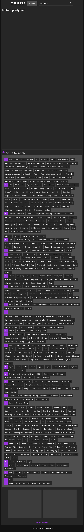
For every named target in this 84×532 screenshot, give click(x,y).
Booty (42, 188)
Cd (6, 232)
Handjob (18, 287)
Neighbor (73, 367)
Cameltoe (29, 232)
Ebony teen (59, 250)
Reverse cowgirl (66, 396)
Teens (44, 447)
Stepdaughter (45, 425)
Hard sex (8, 297)
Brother (45, 192)
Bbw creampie (47, 203)
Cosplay (8, 217)
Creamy (16, 236)
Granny (11, 276)
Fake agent (41, 265)
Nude (55, 367)
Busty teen (18, 203)
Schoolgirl (34, 418)
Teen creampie (18, 451)
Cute (32, 221)
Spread (7, 436)
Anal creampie (63, 159)
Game (16, 279)
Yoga (18, 483)
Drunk (11, 240)
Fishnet (8, 272)
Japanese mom (26, 316)
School (29, 411)
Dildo (58, 240)
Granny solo (67, 279)
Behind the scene (34, 199)
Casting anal (33, 236)
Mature (18, 345)
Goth (33, 283)
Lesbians (35, 334)
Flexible (49, 261)
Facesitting (26, 258)
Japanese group (26, 327)
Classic (29, 224)
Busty (38, 192)
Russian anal (53, 396)
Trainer (14, 458)
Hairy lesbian (44, 294)
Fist (33, 258)
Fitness (46, 258)
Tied (15, 447)
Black (76, 185)
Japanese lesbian (49, 316)
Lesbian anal (54, 338)
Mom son (41, 345)
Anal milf (34, 167)
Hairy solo (18, 297)
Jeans (39, 323)
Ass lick (32, 181)
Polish (19, 388)
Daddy (27, 240)
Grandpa (8, 279)
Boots (17, 196)
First (33, 261)
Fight (32, 265)
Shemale (18, 403)
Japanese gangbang (67, 320)
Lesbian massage (11, 338)
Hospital (19, 301)
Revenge (44, 399)
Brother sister (60, 188)
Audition (60, 174)
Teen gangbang (51, 451)
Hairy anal (53, 287)
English (68, 250)
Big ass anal (38, 206)
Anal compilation (35, 178)
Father (66, 261)
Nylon (11, 367)
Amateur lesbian (65, 178)
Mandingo (55, 352)
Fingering (41, 261)
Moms (7, 356)
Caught (47, 217)
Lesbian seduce (11, 342)
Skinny (16, 407)
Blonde (24, 196)
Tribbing (35, 451)
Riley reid (20, 399)
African (60, 167)
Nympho (16, 370)
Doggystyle (69, 247)
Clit (44, 221)
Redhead (43, 396)
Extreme (19, 250)
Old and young (28, 378)
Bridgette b (38, 210)
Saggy (47, 415)
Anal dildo (31, 163)
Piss (29, 381)
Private (39, 385)
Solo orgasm (18, 433)
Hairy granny (21, 294)
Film (15, 261)
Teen (11, 443)
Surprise (68, 422)
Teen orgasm (24, 454)
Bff (58, 199)
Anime (53, 159)
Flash (7, 265)
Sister (11, 403)
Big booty (8, 206)
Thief (75, 454)
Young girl (26, 483)
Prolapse (65, 385)
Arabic (56, 181)
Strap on (70, 436)
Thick (7, 458)
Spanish (8, 433)
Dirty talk (25, 243)
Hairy (11, 287)
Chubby (57, 214)
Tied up (14, 454)
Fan (41, 269)
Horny (48, 290)
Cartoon (40, 217)
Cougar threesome (54, 228)
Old (18, 374)
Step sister (47, 411)
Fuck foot (15, 265)
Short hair (8, 422)
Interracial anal (54, 305)
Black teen (9, 210)
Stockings (71, 411)
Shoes (69, 429)
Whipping (45, 472)
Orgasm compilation (12, 378)
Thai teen (72, 447)
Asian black (28, 170)
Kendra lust (21, 331)
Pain (21, 385)
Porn (7, 392)
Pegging (55, 381)
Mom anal (17, 352)
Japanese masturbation (13, 323)
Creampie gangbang (60, 217)
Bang (71, 203)
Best (65, 203)
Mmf (45, 349)
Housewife (62, 294)
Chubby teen (35, 228)
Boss (71, 196)
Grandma (24, 279)
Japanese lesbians (11, 327)
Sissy (70, 407)
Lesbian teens (66, 338)
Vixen (52, 465)
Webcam (18, 472)
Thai (16, 443)
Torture (8, 447)
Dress (35, 247)
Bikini (55, 196)
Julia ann (38, 316)
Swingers (57, 407)
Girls (44, 283)
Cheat (38, 221)
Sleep (26, 403)
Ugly (29, 461)
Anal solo (69, 174)
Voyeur (25, 465)
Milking (59, 356)
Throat (7, 451)
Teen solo (36, 447)
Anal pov (18, 170)
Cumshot (21, 224)
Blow (47, 206)
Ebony (11, 250)
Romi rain (29, 399)
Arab (22, 159)
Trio (51, 454)
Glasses (8, 283)
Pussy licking (30, 385)
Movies (67, 356)
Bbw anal (29, 192)
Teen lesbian (42, 454)
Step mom (9, 411)
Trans (59, 443)
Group (34, 276)
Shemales (17, 425)
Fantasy (71, 269)
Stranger (8, 429)
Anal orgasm (10, 167)
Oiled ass (45, 378)
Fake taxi (8, 258)
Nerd (23, 370)
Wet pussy (22, 476)
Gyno (49, 276)
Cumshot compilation (66, 224)
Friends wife (50, 269)
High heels (28, 301)
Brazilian (58, 203)
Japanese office (40, 327)
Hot (13, 294)
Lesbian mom (61, 334)
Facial (39, 258)
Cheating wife (10, 224)
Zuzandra (18, 3)
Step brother (9, 440)
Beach (7, 188)
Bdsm (17, 185)
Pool (39, 388)
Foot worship (52, 265)
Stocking (19, 418)
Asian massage (22, 167)
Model (46, 352)
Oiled (38, 378)
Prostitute (56, 385)
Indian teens (18, 308)
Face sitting (16, 269)
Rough (19, 396)
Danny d (17, 247)
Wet (52, 472)
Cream (24, 236)
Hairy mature (73, 297)
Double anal (70, 243)
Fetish (7, 269)
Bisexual (70, 188)
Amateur (30, 159)
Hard (71, 287)
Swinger (40, 407)
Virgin (19, 465)
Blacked (49, 188)
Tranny (65, 443)
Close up (14, 228)
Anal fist (64, 181)
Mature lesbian (49, 356)
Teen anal (50, 443)
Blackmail (15, 188)
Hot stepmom (37, 297)
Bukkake (60, 185)
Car (54, 224)
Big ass (29, 185)
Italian (34, 305)
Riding (35, 396)
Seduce (56, 418)
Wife (10, 472)
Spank (40, 415)
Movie (39, 349)
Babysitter (66, 192)
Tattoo (57, 454)
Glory (51, 283)
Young (11, 483)
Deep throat (59, 243)
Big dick (15, 199)
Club (73, 228)
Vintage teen (9, 469)
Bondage (38, 185)
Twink (64, 447)
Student (26, 425)
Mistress (71, 352)
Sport (45, 436)
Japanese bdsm (49, 323)
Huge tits (75, 290)
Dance (65, 240)
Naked (7, 370)
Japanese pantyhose (56, 327)
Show (31, 440)
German (42, 276)
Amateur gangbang (44, 181)
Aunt (72, 159)
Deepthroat (42, 240)
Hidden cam (9, 290)
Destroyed (26, 247)
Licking (21, 342)
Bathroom (18, 206)
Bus (45, 185)
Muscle (54, 360)
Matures (8, 363)
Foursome (55, 258)
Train (33, 454)
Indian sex (75, 305)
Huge (64, 297)
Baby (70, 199)
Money (31, 349)
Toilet (73, 443)
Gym (42, 279)
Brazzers (34, 188)
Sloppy (52, 436)
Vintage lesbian (62, 465)
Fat (63, 258)
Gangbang (20, 276)
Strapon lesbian (71, 425)
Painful (75, 388)
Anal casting (27, 174)
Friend (73, 261)
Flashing (8, 261)
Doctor (51, 240)
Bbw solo (63, 196)
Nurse (18, 367)
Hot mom (63, 287)
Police (33, 388)
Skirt (25, 422)
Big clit (7, 199)
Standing (36, 429)
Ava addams (71, 163)
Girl (76, 279)
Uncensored (21, 461)
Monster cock (27, 356)
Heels (7, 294)
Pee (69, 381)
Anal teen (40, 163)
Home (53, 294)
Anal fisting (51, 163)
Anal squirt (9, 181)
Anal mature (9, 178)
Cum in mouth (22, 221)
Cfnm (64, 214)
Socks (44, 429)
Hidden (44, 287)
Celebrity (73, 217)
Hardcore (65, 290)
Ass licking (9, 170)
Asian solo (63, 170)
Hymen (26, 297)
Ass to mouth (52, 170)
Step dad (17, 429)
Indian (11, 305)
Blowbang (65, 206)
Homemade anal (29, 290)
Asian (17, 159)
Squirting (8, 415)
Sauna (72, 415)
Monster (8, 352)
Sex (25, 440)
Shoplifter (28, 433)
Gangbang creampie (53, 279)
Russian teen (10, 399)
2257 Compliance (37, 528)
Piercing (67, 388)
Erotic (44, 250)
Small (63, 411)
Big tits (51, 185)
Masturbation (22, 349)
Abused (42, 167)
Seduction (61, 436)
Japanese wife (39, 320)
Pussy (15, 385)
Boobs (52, 199)
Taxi (27, 451)
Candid (12, 232)
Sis (6, 418)
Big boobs (9, 196)
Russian (12, 396)
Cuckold (29, 214)
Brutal (52, 192)
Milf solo (38, 356)
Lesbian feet (40, 342)
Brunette (28, 210)
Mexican (8, 360)
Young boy (36, 483)
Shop (37, 440)
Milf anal (72, 349)
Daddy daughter (57, 247)
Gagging (25, 283)
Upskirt (11, 461)
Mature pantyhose (20, 360)
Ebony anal (36, 250)
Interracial (25, 305)
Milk (6, 349)
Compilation (39, 214)
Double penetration (12, 243)
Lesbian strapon (47, 334)
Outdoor (47, 374)
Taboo (23, 443)
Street (71, 433)
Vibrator (45, 465)
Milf (33, 345)
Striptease (26, 429)
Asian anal (44, 159)
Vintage (11, 465)
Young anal (46, 483)
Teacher (22, 447)
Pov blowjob (9, 388)
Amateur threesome (12, 174)
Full (64, 269)
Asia (42, 174)
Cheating (17, 217)
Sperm (15, 436)
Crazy (43, 236)
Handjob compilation (52, 297)
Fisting (19, 254)
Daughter (19, 240)
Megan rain (34, 360)
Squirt (23, 407)
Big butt (47, 210)
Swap (34, 415)
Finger (74, 265)
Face (58, 269)
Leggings (30, 342)
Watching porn (10, 476)
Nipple (48, 367)
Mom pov (16, 356)
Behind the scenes (36, 196)
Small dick (38, 433)
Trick (74, 451)
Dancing (8, 247)
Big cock (25, 188)
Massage (26, 345)
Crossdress (24, 228)
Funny (21, 261)
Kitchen (30, 331)
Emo (50, 250)
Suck (57, 433)
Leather (23, 338)
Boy (58, 192)
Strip (11, 418)
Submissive (24, 436)
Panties (8, 385)
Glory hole (34, 279)
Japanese (8, 316)
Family (26, 254)
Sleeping (8, 407)
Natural (32, 367)
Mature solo (37, 352)
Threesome (32, 443)
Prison (53, 388)
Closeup (20, 232)
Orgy (24, 374)
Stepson (51, 429)
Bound (23, 199)
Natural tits (63, 367)
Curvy (62, 221)
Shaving (48, 418)
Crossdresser (10, 221)
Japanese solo (52, 320)
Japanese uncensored (65, 323)
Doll (40, 247)
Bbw (10, 185)
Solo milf (59, 422)
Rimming (27, 396)
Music (63, 352)
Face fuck (24, 265)
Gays (39, 283)
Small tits (34, 425)
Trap (61, 451)
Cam (7, 228)
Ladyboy (20, 334)
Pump (60, 388)
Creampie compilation (42, 224)
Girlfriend (16, 283)
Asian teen (61, 163)
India (17, 305)
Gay (28, 276)
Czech (71, 214)
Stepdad (55, 415)
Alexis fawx (51, 167)
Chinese (12, 214)
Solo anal (44, 440)
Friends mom (28, 269)
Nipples (40, 367)
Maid (12, 349)
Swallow (37, 411)
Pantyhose (22, 381)
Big (22, 192)
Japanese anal (30, 323)
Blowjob (68, 185)
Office (39, 374)
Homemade (35, 287)
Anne (67, 167)
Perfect (14, 392)
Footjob (55, 254)
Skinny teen (49, 433)
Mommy (27, 352)
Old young (60, 374)
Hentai (26, 287)
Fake (28, 261)
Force (33, 254)
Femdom (46, 254)
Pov (35, 381)
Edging (27, 250)
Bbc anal (8, 203)
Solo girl (8, 425)
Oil (53, 374)
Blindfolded (35, 203)
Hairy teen (56, 290)
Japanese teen (27, 320)
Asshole (53, 178)
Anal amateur (22, 178)
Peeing (47, 385)
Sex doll (53, 440)
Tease (68, 451)
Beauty (48, 196)
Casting (49, 214)
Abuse (36, 174)
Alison (46, 178)
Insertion (8, 308)
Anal (10, 159)
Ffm (68, 254)
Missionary (54, 349)
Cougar (66, 228)
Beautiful (8, 192)
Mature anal (72, 345)
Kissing (37, 331)
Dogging (42, 243)
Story (26, 418)
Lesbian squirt (34, 338)
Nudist (25, 367)
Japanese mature (64, 316)
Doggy (50, 243)
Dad (33, 240)
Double (33, 243)
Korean (11, 331)
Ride (37, 399)
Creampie (20, 214)
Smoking (48, 407)
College (69, 221)
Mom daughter (64, 360)
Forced (11, 254)
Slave (22, 411)
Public (41, 381)
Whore (68, 472)
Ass (37, 159)
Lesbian (12, 334)
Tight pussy (67, 454)
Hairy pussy (33, 294)
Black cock (55, 206)
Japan (16, 316)
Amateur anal (20, 163)
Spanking (31, 407)
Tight (7, 454)
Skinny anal (65, 418)
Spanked (18, 422)
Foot (62, 254)
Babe (26, 203)
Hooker (40, 290)
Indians (28, 308)
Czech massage (28, 217)
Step (64, 407)
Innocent (65, 305)
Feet (39, 254)
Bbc (22, 185)
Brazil (64, 199)
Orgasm (12, 374)
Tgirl (41, 451)
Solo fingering (58, 425)
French (16, 258)
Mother (62, 345)
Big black (28, 206)
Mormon (75, 356)
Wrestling (27, 472)
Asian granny (39, 170)
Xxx (10, 479)
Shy (43, 422)
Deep (47, 247)
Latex (28, 334)
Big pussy (18, 210)
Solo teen (64, 415)
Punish (45, 388)
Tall (28, 447)
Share (19, 440)
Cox (43, 228)
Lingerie (44, 338)
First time (70, 258)
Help (70, 294)
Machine (63, 349)
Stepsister (17, 415)
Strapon (56, 411)
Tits (50, 447)
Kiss (44, 331)
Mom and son (52, 345)
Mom (11, 345)
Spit (41, 418)
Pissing (63, 381)
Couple (37, 232)
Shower (26, 415)
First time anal (65, 265)
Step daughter (36, 436)
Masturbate (45, 360)
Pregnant (12, 381)
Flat (36, 269)
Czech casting (53, 221)
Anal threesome (21, 181)
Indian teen (42, 305)
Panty (26, 388)
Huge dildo (9, 301)
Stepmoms (61, 429)
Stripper (64, 433)
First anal (58, 261)
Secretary (50, 422)
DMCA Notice (48, 528)
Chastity (8, 236)
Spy (16, 411)
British (16, 192)
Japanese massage (12, 320)
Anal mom (9, 163)
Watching (59, 472)
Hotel (18, 290)
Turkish (41, 443)
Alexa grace (50, 174)
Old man (31, 374)
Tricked (57, 447)
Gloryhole (68, 276)
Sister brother (34, 422)
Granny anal (58, 276)
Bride (45, 199)
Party (48, 381)
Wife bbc (36, 472)
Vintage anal (35, 465)
